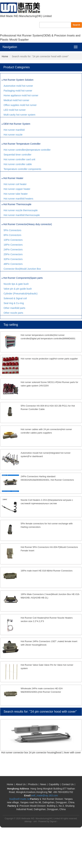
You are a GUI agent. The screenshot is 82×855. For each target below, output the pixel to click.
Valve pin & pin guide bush (18, 288)
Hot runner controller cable (18, 164)
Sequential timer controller (17, 154)
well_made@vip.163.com (44, 795)
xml (35, 821)
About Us (21, 784)
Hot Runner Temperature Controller (21, 143)
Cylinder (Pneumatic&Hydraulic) (20, 293)
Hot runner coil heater (15, 184)
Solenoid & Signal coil (15, 298)
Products (33, 784)
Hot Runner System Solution (17, 79)
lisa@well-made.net (19, 799)
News (43, 784)
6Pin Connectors (12, 235)
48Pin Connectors (13, 264)
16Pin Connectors (13, 244)
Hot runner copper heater (17, 189)
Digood (53, 821)
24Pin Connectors (13, 249)
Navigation (10, 47)
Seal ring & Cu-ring (14, 303)
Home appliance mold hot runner (21, 95)
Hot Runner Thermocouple (16, 204)
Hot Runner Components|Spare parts (22, 278)
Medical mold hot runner (16, 100)
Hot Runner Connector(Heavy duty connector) (27, 224)
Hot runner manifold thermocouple (22, 215)
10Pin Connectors (13, 240)
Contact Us (68, 784)
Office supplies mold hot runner (20, 105)
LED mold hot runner (15, 110)
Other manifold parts (14, 308)
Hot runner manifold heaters (18, 198)
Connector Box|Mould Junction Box (22, 268)
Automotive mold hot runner (18, 85)
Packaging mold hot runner (18, 90)
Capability (54, 784)
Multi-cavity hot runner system (19, 114)
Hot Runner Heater (12, 178)
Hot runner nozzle (13, 134)
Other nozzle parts (13, 312)
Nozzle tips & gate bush (16, 284)
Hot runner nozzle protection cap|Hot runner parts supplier (49, 358)
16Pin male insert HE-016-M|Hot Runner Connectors (46, 570)
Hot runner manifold (14, 129)
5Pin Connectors (12, 230)
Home (5, 56)
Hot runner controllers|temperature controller (27, 149)
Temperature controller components (22, 169)
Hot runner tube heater (16, 193)
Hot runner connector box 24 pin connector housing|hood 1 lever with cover (41, 752)
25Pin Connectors (13, 254)
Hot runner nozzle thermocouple (21, 210)
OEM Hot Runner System (16, 123)
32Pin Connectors (13, 259)
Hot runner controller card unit (19, 159)
